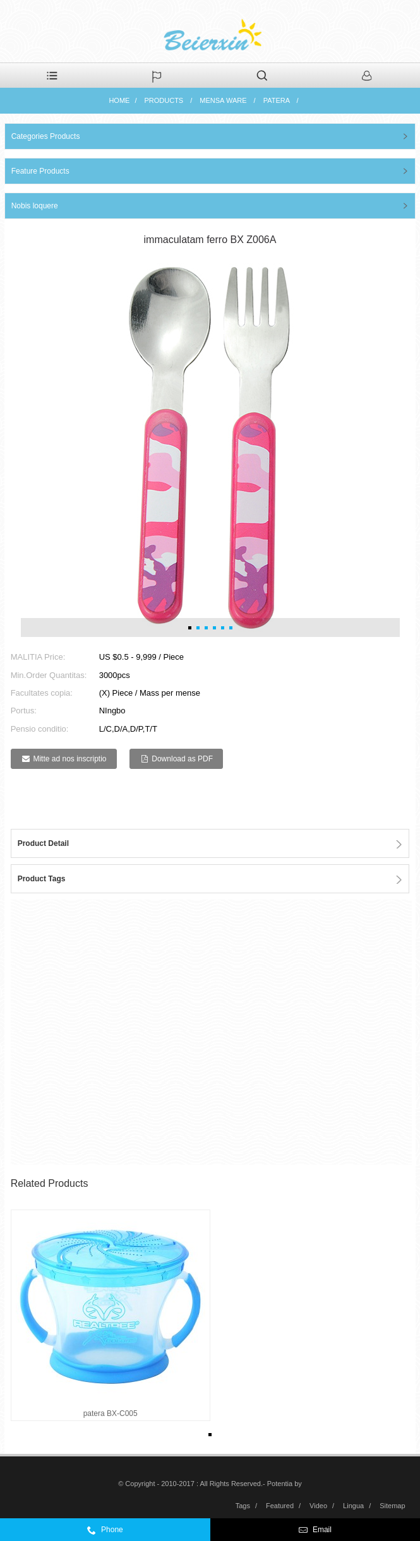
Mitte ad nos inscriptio (69, 758)
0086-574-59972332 (145, 1533)
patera (276, 100)
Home (119, 100)
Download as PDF (182, 758)
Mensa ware (223, 100)
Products (163, 100)
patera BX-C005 (110, 1413)
